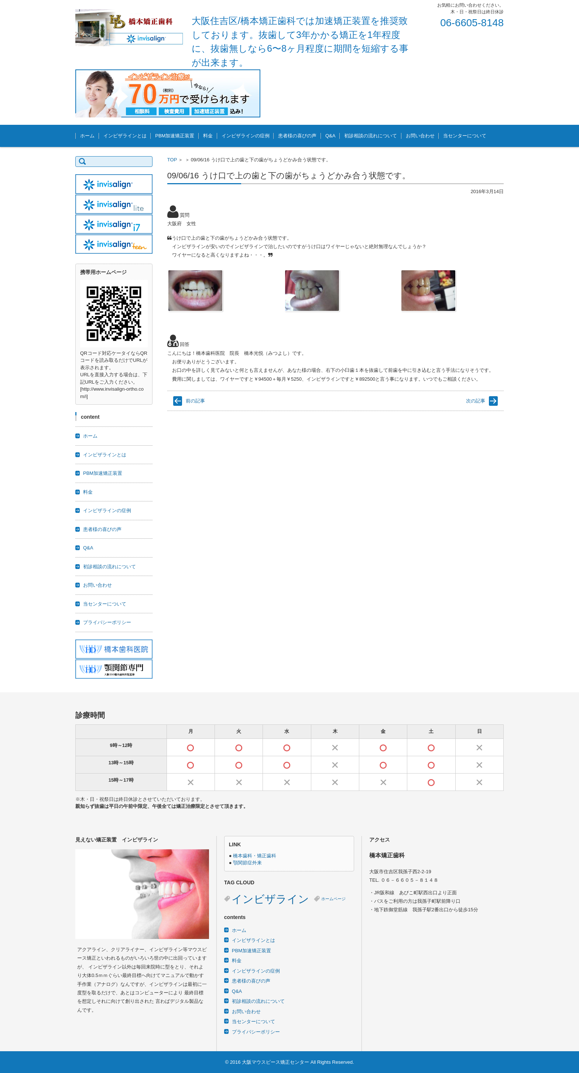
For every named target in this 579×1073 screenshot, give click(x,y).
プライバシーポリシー (107, 622)
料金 (208, 135)
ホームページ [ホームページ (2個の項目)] (333, 899)
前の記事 (195, 401)
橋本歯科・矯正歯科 (254, 855)
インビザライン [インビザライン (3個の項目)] (270, 899)
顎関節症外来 (247, 862)
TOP (172, 159)
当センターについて (464, 135)
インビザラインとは (125, 135)
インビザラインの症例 (246, 135)
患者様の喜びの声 (297, 135)
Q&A (330, 135)
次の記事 (475, 401)
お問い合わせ (420, 135)
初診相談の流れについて (370, 135)
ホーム (87, 135)
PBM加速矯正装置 (174, 135)
